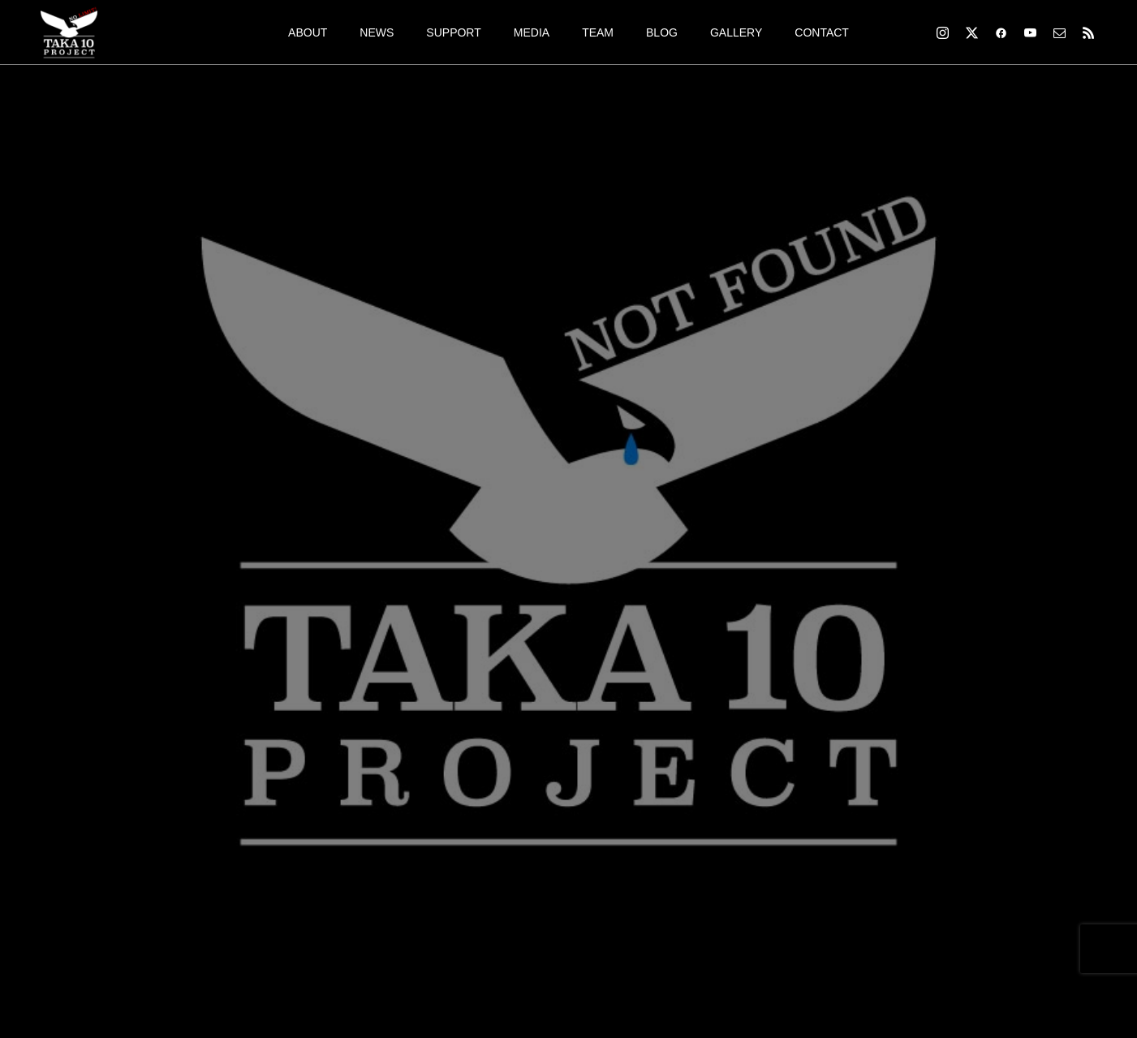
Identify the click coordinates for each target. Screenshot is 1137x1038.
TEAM (598, 32)
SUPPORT (453, 32)
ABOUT (307, 32)
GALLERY (736, 32)
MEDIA (531, 32)
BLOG (662, 32)
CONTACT (822, 32)
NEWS (377, 32)
